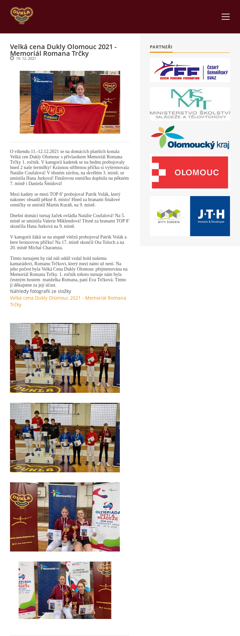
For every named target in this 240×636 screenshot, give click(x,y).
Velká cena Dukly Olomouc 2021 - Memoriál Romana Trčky (68, 301)
